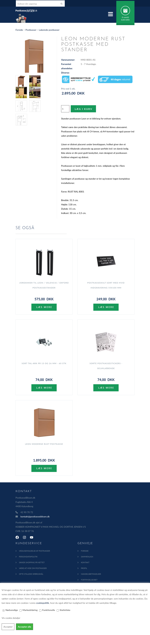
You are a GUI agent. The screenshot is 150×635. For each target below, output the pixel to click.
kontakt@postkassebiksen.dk (35, 516)
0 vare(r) (125, 17)
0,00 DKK (125, 20)
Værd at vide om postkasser (33, 568)
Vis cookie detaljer (11, 617)
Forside (19, 29)
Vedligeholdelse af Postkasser (34, 551)
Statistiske (65, 610)
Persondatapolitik (28, 557)
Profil (84, 568)
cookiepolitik (42, 602)
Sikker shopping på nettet (32, 562)
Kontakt (85, 562)
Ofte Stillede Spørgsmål (31, 574)
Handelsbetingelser (91, 574)
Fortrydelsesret (89, 580)
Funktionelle (48, 610)
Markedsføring (30, 610)
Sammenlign (87, 557)
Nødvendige (11, 610)
